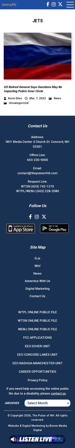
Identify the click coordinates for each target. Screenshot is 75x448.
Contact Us (37, 296)
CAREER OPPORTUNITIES (37, 371)
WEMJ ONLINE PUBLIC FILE (37, 329)
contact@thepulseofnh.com (37, 173)
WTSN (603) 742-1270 (37, 186)
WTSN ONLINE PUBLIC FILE (37, 320)
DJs (37, 258)
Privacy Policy (37, 380)
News (55, 98)
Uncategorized (16, 103)
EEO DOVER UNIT (37, 346)
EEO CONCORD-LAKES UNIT (37, 354)
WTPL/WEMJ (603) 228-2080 (37, 191)
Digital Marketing (38, 288)
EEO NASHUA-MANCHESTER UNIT (38, 363)
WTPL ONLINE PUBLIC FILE (37, 312)
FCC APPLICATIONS (37, 337)
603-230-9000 (37, 160)
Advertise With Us (37, 281)
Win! (37, 266)
